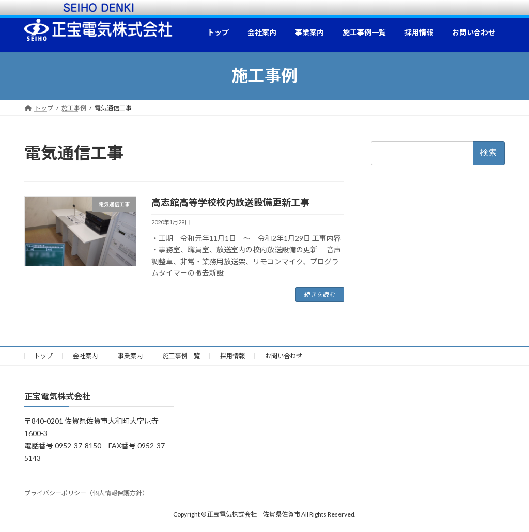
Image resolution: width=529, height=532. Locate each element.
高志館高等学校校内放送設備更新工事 (230, 202)
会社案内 (85, 356)
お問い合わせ (283, 356)
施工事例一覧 (181, 356)
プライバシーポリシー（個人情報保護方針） (86, 493)
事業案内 (130, 356)
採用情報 (232, 356)
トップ (43, 356)
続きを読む (319, 294)
